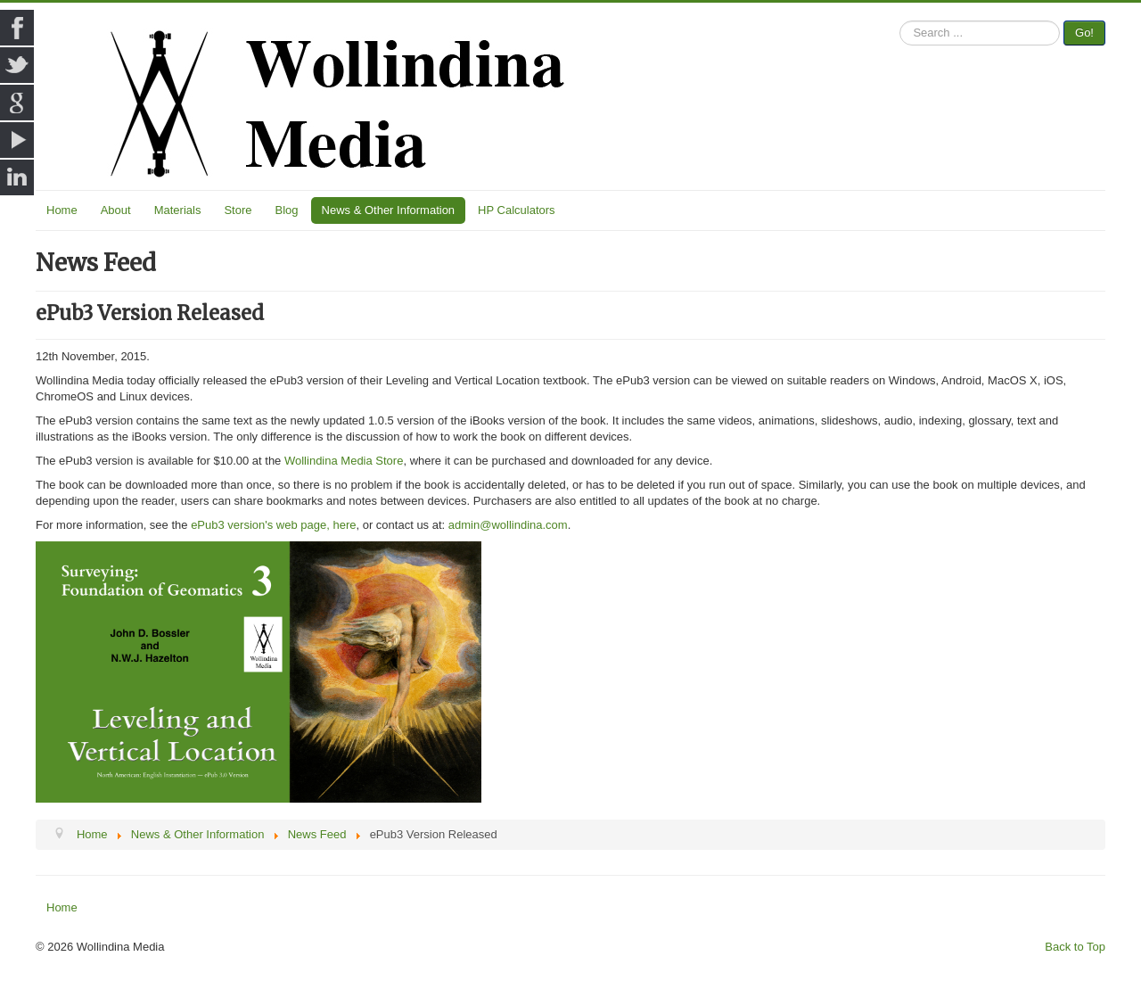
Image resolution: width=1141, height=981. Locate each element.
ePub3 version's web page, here (273, 525)
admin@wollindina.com (508, 525)
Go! (1084, 32)
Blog (287, 210)
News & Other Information (389, 210)
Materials (177, 210)
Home (62, 210)
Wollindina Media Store (343, 460)
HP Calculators (516, 210)
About (116, 210)
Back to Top (1075, 946)
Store (237, 210)
